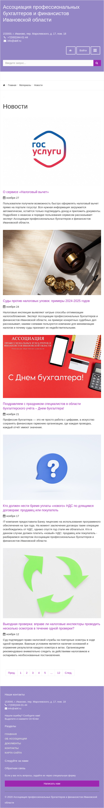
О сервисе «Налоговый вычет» (26, 192)
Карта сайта (13, 752)
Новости (38, 85)
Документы (13, 743)
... (51, 672)
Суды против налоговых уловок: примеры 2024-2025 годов (46, 301)
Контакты (12, 748)
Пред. (11, 672)
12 (58, 672)
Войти (83, 50)
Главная (12, 85)
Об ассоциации (16, 738)
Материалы (25, 85)
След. (68, 672)
